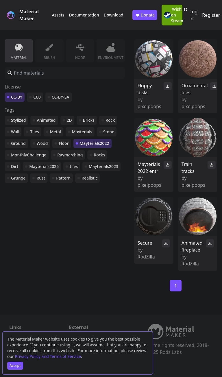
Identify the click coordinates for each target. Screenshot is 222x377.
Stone (108, 131)
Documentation (84, 15)
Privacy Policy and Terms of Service (48, 356)
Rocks (99, 155)
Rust (40, 178)
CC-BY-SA (60, 97)
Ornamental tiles (195, 89)
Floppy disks (145, 89)
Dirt (14, 166)
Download (113, 15)
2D (69, 120)
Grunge (18, 178)
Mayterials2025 (44, 166)
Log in (193, 15)
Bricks (89, 120)
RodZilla (146, 257)
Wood (42, 143)
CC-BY (16, 97)
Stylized (18, 120)
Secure (145, 243)
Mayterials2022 (94, 143)
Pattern (63, 178)
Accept (15, 365)
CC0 (37, 97)
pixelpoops (149, 106)
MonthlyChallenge (28, 155)
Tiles (34, 131)
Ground (18, 143)
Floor (64, 143)
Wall (15, 131)
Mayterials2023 (103, 166)
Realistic (89, 178)
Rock (110, 120)
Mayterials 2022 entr (149, 167)
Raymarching (70, 155)
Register (211, 15)
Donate (145, 15)
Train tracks (188, 167)
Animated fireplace (192, 246)
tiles (74, 166)
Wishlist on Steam (173, 14)
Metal (55, 131)
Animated (46, 120)
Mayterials (82, 131)
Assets (58, 15)
